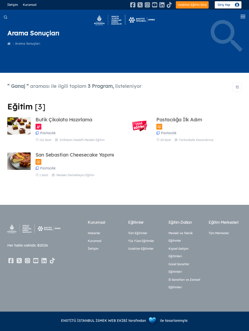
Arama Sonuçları (27, 43)
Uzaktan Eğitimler (141, 248)
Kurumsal (29, 5)
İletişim (12, 5)
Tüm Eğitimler (137, 233)
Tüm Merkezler (219, 233)
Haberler (94, 233)
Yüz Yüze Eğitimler (141, 241)
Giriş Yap (224, 5)
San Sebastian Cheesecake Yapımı (75, 154)
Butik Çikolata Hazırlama (64, 119)
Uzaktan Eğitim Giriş (192, 5)
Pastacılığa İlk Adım (179, 119)
